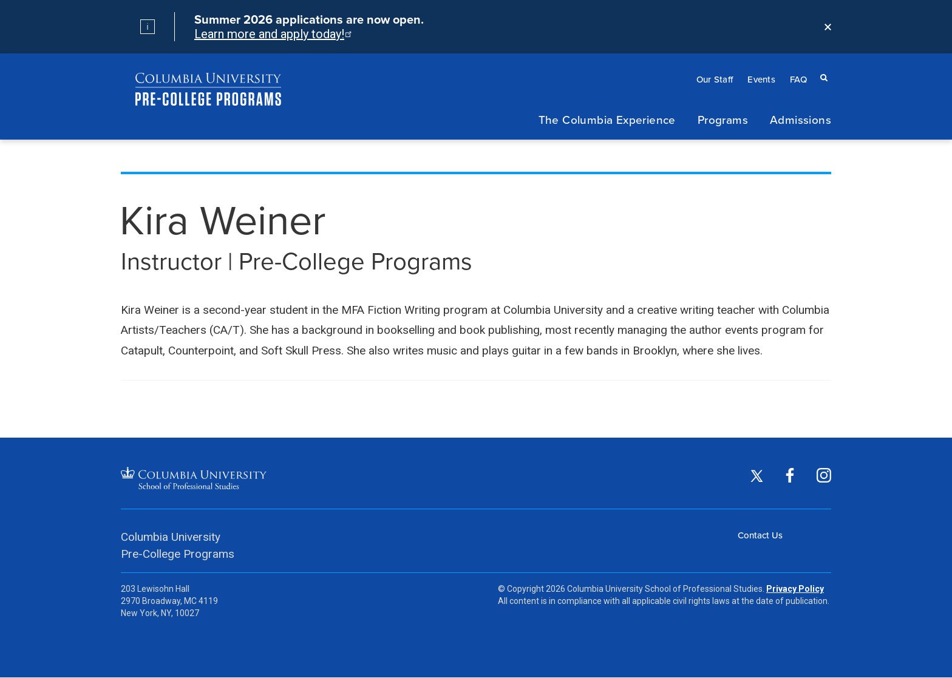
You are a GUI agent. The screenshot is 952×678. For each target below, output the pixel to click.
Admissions (800, 119)
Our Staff (714, 79)
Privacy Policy (795, 589)
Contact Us (760, 535)
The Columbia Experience (607, 119)
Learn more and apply (272, 34)
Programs (723, 119)
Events (761, 79)
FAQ (798, 79)
